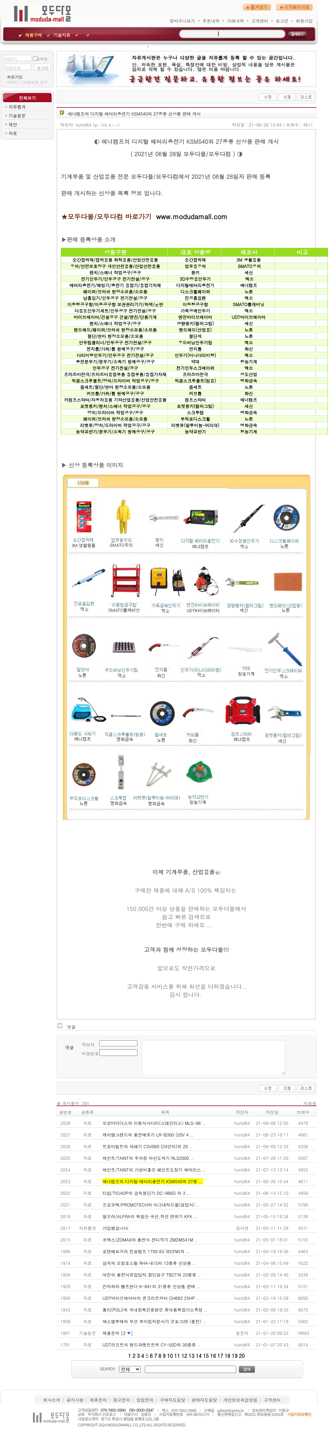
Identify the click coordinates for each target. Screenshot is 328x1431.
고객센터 (259, 21)
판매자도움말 (204, 1400)
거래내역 (235, 21)
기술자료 (61, 35)
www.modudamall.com (191, 216)
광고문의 (121, 1400)
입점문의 (144, 1400)
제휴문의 (98, 1400)
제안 (12, 124)
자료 (12, 133)
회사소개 (51, 1400)
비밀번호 (13, 67)
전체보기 (27, 98)
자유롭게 (16, 107)
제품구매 (33, 35)
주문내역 (211, 21)
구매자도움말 (172, 1400)
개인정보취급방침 (240, 1400)
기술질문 (16, 115)
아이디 (11, 58)
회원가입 (304, 21)
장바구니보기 (182, 21)
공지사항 (74, 1400)
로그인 (282, 21)
